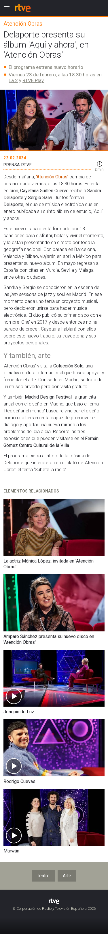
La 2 (13, 80)
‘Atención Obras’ (52, 177)
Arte (67, 875)
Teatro (43, 875)
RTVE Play (33, 80)
